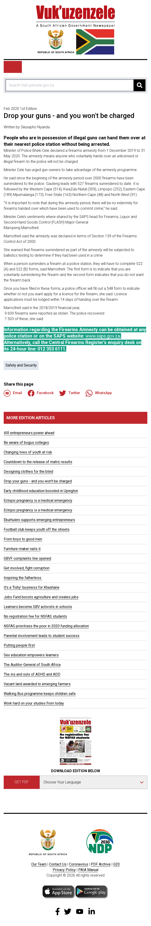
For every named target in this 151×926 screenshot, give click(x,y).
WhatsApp (99, 393)
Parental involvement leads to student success (41, 636)
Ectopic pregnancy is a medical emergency (38, 500)
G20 (116, 864)
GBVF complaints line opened (27, 558)
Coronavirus (78, 864)
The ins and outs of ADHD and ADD (32, 674)
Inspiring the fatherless (23, 578)
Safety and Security (21, 365)
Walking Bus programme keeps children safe (40, 693)
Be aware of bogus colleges (26, 442)
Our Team (38, 864)
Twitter (69, 393)
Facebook (41, 393)
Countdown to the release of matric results (38, 462)
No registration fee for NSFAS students (35, 616)
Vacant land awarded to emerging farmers (37, 684)
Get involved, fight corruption (26, 568)
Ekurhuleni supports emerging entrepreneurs (39, 520)
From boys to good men (23, 539)
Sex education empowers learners (31, 655)
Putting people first (19, 645)
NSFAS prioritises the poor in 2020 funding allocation (46, 626)
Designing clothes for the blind (28, 471)
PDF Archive (101, 864)
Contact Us (58, 864)
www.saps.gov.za (102, 336)
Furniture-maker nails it (22, 549)
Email (13, 393)
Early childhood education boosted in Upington (41, 491)
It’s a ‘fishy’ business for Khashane (31, 587)
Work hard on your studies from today (34, 703)
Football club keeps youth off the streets (37, 529)
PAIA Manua (88, 870)
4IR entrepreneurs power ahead (29, 433)
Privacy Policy (64, 870)
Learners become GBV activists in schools (38, 607)
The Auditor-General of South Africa (32, 664)
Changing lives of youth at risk (28, 452)
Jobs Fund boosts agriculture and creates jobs (41, 597)
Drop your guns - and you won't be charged (38, 481)
